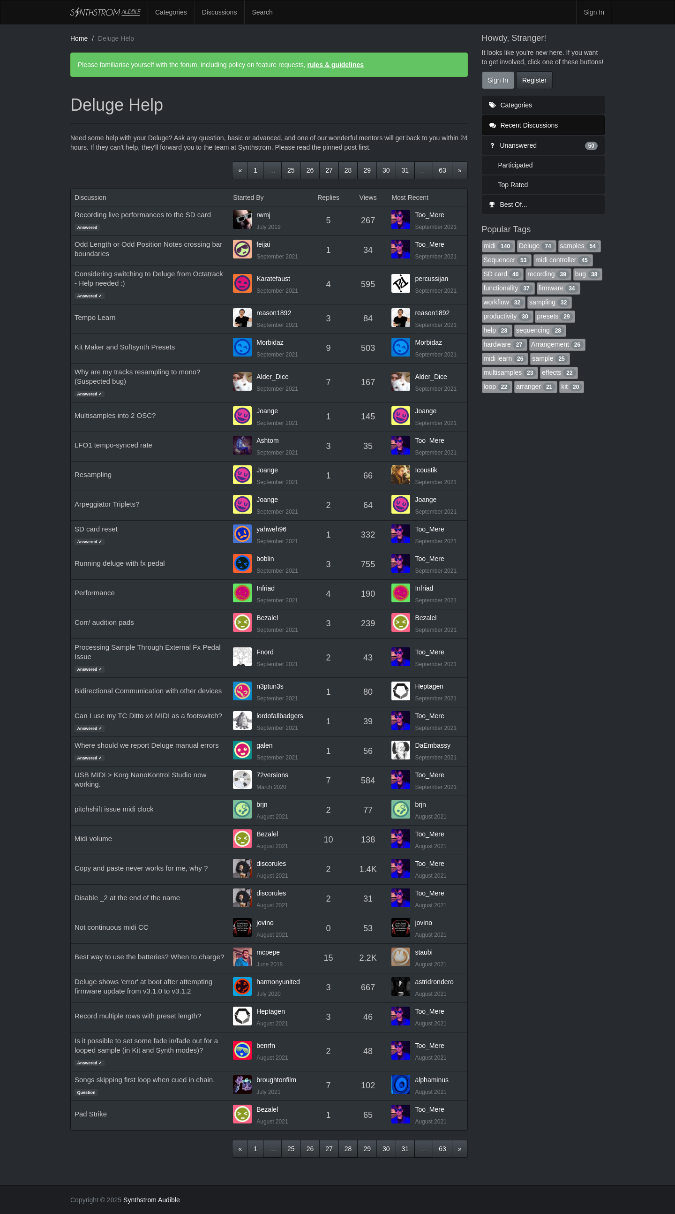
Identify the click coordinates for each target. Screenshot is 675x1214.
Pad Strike (91, 1114)
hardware (505, 344)
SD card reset (96, 529)
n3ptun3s (270, 686)
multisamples (510, 372)
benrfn (265, 1045)
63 (442, 170)
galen (264, 745)
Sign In (594, 12)
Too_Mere (429, 215)
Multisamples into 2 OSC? (115, 415)
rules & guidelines (335, 64)
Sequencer (507, 260)
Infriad (265, 588)
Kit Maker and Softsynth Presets (125, 347)
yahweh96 (271, 529)
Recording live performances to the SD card (143, 215)
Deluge (537, 246)
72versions (272, 775)
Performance (95, 593)
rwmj (263, 215)
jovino (265, 922)
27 (329, 170)
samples (579, 246)
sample (550, 358)
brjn (261, 804)
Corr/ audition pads (104, 622)
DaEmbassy (432, 745)
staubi (423, 952)
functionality (508, 288)
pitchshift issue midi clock (114, 809)
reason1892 (273, 313)
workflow (504, 302)
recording (548, 274)
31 (405, 170)
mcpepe (268, 952)
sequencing (540, 330)
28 (348, 170)
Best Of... (508, 204)
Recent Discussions (523, 125)
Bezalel (267, 618)
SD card (503, 274)
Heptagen (429, 686)
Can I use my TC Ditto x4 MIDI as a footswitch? (148, 716)
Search (262, 12)
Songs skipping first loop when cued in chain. (145, 1080)
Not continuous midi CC (112, 927)
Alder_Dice (272, 376)
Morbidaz (270, 342)
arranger (535, 386)
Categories (171, 12)
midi (499, 246)
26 (310, 170)
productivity (508, 316)
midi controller (563, 260)
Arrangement (557, 344)
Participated (515, 165)
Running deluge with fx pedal (120, 563)
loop (497, 386)
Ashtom (267, 440)
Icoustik (426, 470)
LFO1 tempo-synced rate (113, 445)
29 (367, 170)
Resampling (93, 474)
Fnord (265, 652)
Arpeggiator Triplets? (107, 504)
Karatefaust (273, 278)
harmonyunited (278, 982)
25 (291, 170)
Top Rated (513, 185)
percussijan (431, 278)
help (497, 330)
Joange (267, 411)
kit (571, 386)
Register (534, 80)
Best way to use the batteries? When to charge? (149, 957)
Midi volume (93, 838)
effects (559, 372)
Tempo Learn (95, 317)
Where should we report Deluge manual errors (147, 745)
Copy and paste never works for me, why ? (141, 868)
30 (386, 170)
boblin (265, 558)
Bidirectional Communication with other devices (148, 691)
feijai (263, 244)
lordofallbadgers (279, 716)
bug (588, 274)
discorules (271, 863)
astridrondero (434, 982)
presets (555, 316)
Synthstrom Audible (105, 12)
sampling (549, 302)
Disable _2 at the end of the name (127, 898)
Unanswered (543, 145)
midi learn (505, 358)
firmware (558, 288)
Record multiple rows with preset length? (138, 1016)
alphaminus (432, 1080)
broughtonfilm (276, 1080)
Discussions (219, 12)
